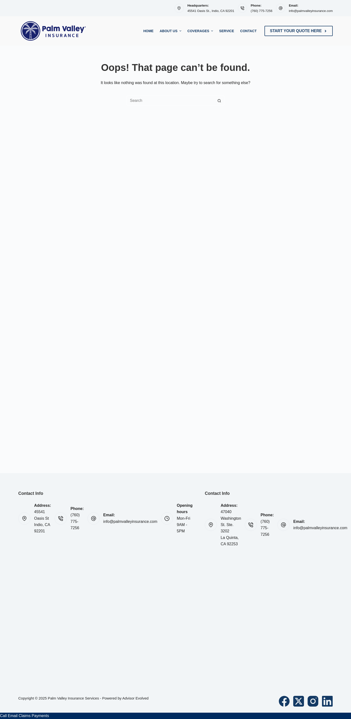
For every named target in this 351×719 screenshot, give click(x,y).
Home (148, 31)
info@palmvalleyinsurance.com (311, 11)
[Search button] (219, 100)
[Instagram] (313, 701)
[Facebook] (284, 701)
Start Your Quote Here (298, 31)
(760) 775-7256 (261, 11)
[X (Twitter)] (298, 701)
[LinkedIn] (327, 701)
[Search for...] (170, 100)
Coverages (200, 31)
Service (226, 31)
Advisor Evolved (135, 698)
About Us (171, 31)
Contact (248, 31)
